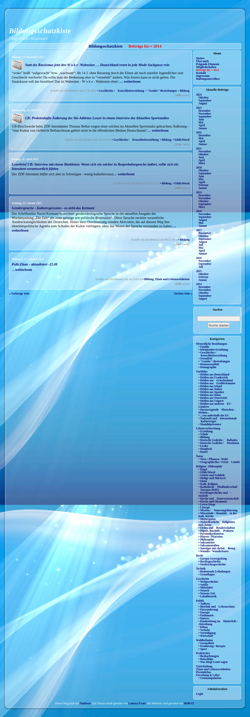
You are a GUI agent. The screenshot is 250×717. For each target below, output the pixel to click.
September (204, 100)
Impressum (202, 75)
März (201, 163)
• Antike (203, 584)
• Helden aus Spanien (211, 392)
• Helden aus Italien (210, 389)
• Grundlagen (206, 574)
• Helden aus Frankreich (213, 377)
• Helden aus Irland (210, 386)
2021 (199, 148)
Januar (202, 128)
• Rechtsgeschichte (209, 561)
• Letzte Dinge (206, 504)
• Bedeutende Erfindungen (214, 571)
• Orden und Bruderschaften (216, 527)
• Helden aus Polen (209, 394)
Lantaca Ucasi (137, 703)
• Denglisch (205, 448)
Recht (199, 555)
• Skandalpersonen (209, 424)
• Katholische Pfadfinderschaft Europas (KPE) (217, 488)
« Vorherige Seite (19, 293)
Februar (203, 185)
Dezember (204, 110)
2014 (199, 284)
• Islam (202, 481)
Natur (199, 456)
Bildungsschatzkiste (40, 31)
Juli (200, 244)
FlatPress (85, 703)
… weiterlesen (130, 81)
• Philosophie (206, 539)
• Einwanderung (208, 609)
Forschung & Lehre (208, 675)
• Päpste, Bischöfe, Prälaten (215, 530)
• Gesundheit (206, 643)
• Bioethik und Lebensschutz (216, 606)
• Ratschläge (205, 659)
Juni (201, 119)
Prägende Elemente (207, 64)
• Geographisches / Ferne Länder (219, 462)
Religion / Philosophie (209, 466)
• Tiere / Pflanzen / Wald (213, 459)
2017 (199, 230)
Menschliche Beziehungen (211, 343)
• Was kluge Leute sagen (213, 661)
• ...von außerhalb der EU (213, 415)
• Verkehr (204, 630)
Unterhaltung (204, 666)
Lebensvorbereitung (208, 428)
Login (199, 693)
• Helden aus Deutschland (213, 374)
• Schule (203, 434)
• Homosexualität (208, 364)
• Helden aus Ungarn (210, 400)
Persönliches (203, 672)
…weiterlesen (22, 270)
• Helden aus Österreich (212, 397)
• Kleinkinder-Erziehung (213, 349)
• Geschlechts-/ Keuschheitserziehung (120, 90)
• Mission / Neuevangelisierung (218, 510)
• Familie (203, 346)
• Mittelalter (205, 587)
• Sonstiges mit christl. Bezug (216, 548)
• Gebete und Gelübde (211, 475)
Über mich (202, 61)
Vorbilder (202, 371)
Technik (201, 568)
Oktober (203, 97)
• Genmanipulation (209, 678)
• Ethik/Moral (181, 139)
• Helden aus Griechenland (215, 380)
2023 (199, 107)
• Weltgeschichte (208, 581)
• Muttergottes (207, 519)
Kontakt (201, 72)
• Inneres (203, 618)
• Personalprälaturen (211, 533)
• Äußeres (204, 603)
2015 (199, 271)
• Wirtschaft (205, 635)
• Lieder (203, 445)
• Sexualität (205, 358)
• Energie (203, 612)
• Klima (203, 627)
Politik (200, 600)
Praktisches (203, 653)
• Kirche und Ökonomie (212, 501)
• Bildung (183, 90)
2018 (199, 211)
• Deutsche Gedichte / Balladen (218, 440)
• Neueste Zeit (206, 593)
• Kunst (203, 451)
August (202, 103)
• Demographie (207, 367)
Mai (200, 122)
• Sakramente (206, 542)
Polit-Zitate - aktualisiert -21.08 (34, 264)
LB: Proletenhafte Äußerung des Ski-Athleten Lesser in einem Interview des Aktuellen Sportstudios (97, 118)
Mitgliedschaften (206, 67)
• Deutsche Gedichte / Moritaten (218, 443)
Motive (200, 58)
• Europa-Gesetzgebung (212, 558)
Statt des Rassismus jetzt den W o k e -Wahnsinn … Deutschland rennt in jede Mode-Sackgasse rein (97, 65)
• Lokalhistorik (207, 596)
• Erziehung (205, 431)
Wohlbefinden (204, 640)
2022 (199, 132)
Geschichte (202, 578)
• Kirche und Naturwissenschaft (218, 498)
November (204, 113)
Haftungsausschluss (208, 78)
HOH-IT (189, 703)
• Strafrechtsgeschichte (212, 564)
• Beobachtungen (208, 656)
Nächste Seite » (183, 293)
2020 (199, 167)
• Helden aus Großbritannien (216, 383)
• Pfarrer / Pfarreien (210, 536)
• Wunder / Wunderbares (213, 551)
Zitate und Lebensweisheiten (172, 279)
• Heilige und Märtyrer (212, 478)
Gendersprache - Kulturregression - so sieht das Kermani (53, 208)
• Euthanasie (206, 615)
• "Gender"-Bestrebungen (161, 90)
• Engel (202, 469)
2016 (199, 257)
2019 (199, 192)
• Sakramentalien (208, 545)
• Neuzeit (203, 590)
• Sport (202, 649)
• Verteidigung (207, 632)
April (201, 125)
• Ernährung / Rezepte (211, 646)
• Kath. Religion (208, 483)
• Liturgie (204, 507)
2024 (199, 94)
